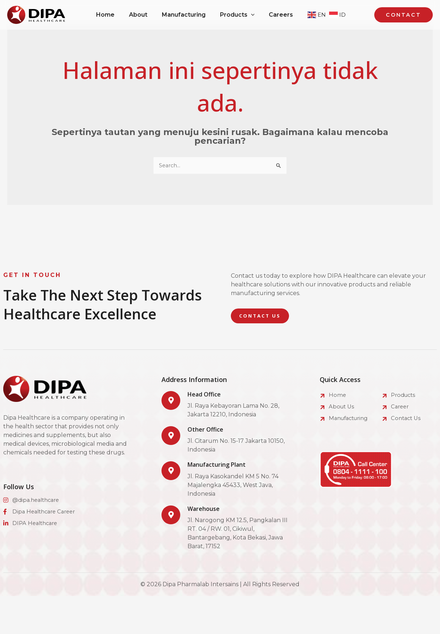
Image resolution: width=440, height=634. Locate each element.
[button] (405, 15)
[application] (257, 15)
